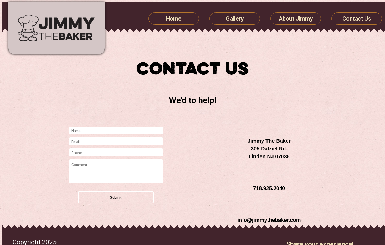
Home (174, 18)
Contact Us (356, 18)
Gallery (235, 18)
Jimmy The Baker (56, 28)
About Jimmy (296, 18)
